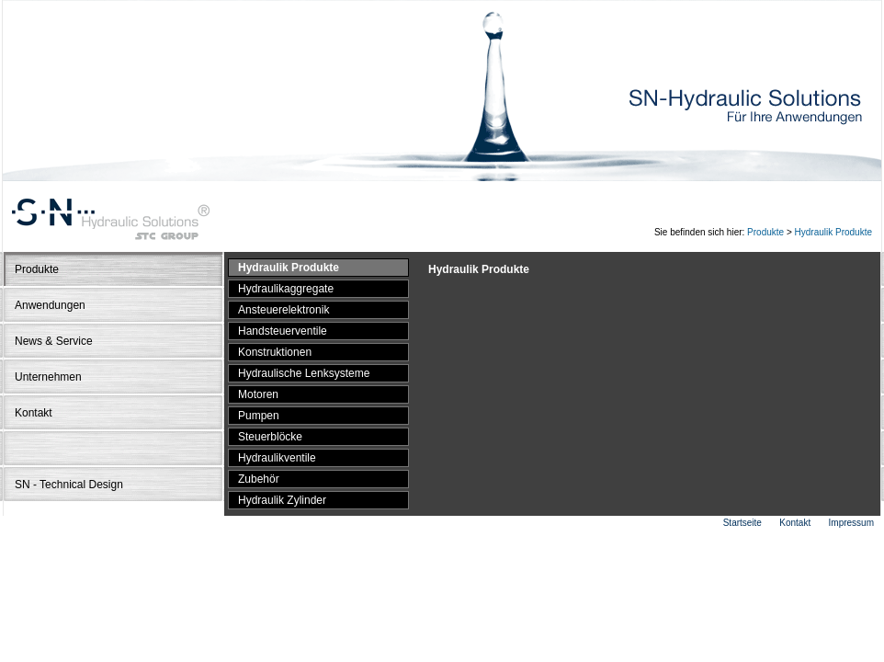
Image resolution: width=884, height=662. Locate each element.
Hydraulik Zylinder (282, 500)
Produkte (765, 232)
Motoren (258, 394)
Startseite (742, 523)
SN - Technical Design (69, 484)
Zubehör (258, 479)
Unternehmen (48, 377)
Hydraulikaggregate (286, 288)
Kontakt (33, 412)
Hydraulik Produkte (833, 232)
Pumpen (258, 415)
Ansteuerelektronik (283, 309)
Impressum (851, 523)
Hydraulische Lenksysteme (303, 373)
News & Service (54, 341)
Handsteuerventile (282, 331)
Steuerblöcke (270, 436)
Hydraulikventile (277, 457)
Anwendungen (50, 305)
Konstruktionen (275, 352)
